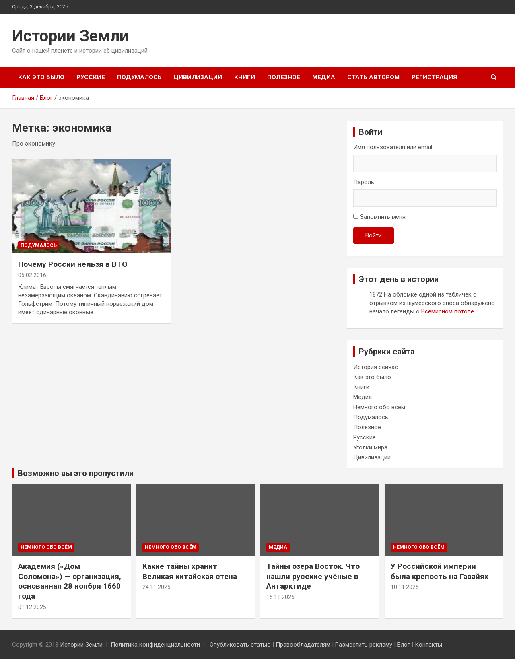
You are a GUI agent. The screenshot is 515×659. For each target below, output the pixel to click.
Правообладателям (303, 644)
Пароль (363, 182)
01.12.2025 (32, 607)
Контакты (428, 644)
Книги (244, 77)
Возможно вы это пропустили (76, 473)
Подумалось (139, 77)
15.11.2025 (280, 597)
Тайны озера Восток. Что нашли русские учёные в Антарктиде (313, 576)
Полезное (283, 77)
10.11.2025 (405, 587)
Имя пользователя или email (392, 147)
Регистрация (434, 77)
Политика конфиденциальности (155, 644)
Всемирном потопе (447, 311)
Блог (403, 644)
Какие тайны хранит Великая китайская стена (189, 571)
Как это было (41, 77)
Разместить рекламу (363, 644)
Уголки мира (370, 447)
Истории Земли (70, 36)
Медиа (323, 77)
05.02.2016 (32, 275)
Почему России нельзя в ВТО (72, 264)
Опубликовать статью (240, 644)
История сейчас (375, 367)
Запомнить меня (383, 216)
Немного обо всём (379, 407)
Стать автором (373, 77)
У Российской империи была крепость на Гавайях (439, 571)
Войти (373, 235)
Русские (90, 77)
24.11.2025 (156, 587)
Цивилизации (198, 77)
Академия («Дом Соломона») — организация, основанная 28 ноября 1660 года (69, 581)
